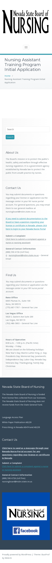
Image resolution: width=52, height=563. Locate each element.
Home (7, 76)
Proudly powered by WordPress (16, 554)
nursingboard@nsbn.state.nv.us (24, 255)
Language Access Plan (12, 417)
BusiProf (45, 554)
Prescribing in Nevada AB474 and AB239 (21, 427)
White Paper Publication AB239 (16, 422)
